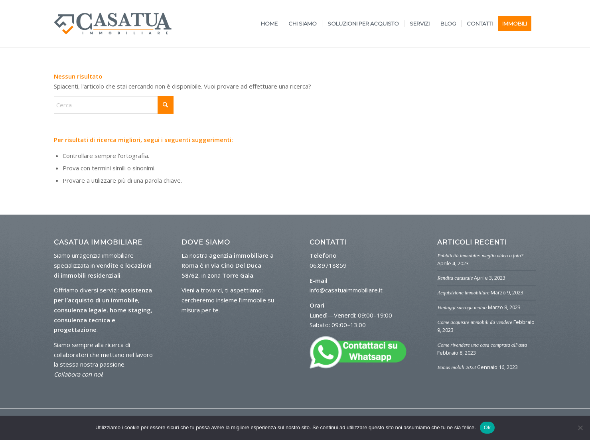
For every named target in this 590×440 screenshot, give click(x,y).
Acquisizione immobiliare (463, 293)
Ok (487, 427)
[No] (580, 428)
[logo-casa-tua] (113, 23)
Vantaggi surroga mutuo (462, 307)
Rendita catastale (455, 278)
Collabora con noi (78, 374)
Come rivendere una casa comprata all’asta (482, 345)
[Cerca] (114, 105)
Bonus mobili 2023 (456, 367)
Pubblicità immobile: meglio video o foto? (480, 255)
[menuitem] (269, 23)
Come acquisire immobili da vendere (474, 322)
